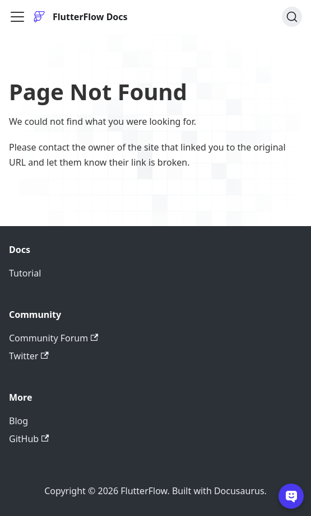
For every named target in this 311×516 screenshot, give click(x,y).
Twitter (29, 356)
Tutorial (25, 273)
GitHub (29, 439)
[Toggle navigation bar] (17, 16)
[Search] (292, 17)
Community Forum (53, 338)
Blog (18, 421)
